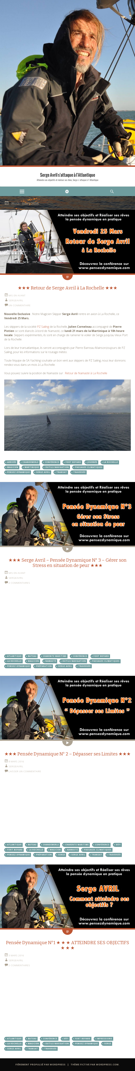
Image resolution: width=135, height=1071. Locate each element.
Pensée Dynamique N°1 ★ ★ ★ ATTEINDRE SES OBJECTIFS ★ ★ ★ (67, 945)
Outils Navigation (57, 467)
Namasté (50, 661)
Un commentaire (20, 305)
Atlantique (14, 656)
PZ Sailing (43, 327)
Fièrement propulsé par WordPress (40, 1064)
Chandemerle (30, 462)
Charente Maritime (54, 656)
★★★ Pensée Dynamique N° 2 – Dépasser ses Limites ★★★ (67, 754)
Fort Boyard (73, 462)
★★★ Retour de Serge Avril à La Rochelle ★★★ (67, 288)
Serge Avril (43, 472)
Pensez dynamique (18, 472)
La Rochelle (111, 462)
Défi (118, 844)
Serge (61, 854)
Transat (61, 472)
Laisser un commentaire (25, 771)
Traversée (79, 472)
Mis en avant (17, 295)
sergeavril (16, 300)
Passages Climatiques (88, 467)
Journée (92, 462)
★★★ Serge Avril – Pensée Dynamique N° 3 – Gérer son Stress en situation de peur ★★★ (67, 562)
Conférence (52, 462)
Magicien (12, 467)
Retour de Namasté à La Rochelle (86, 373)
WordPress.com (107, 1064)
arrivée (11, 462)
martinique (32, 467)
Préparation (44, 666)
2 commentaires (19, 582)
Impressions (104, 1038)
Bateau (32, 656)
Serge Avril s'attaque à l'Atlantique (67, 175)
